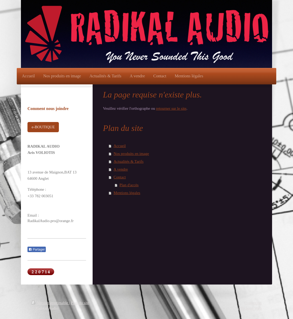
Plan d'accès (129, 185)
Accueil (120, 146)
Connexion (253, 303)
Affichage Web (250, 308)
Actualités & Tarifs (128, 161)
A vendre (121, 169)
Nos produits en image (131, 154)
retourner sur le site (171, 108)
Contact (120, 177)
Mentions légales (127, 193)
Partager (37, 249)
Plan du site (80, 303)
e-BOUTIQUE (43, 127)
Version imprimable (50, 303)
